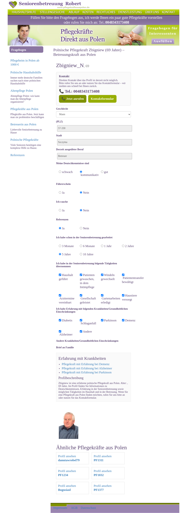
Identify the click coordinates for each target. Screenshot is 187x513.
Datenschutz (88, 508)
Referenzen (17, 155)
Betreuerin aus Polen (23, 124)
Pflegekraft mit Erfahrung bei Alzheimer (87, 368)
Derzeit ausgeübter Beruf (70, 149)
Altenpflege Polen (21, 90)
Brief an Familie (65, 347)
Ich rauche (62, 201)
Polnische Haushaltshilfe (25, 72)
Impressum (60, 508)
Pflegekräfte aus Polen (24, 109)
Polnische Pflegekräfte (24, 139)
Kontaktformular (102, 98)
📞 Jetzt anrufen (73, 98)
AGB (74, 508)
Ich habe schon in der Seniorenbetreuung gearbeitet (84, 237)
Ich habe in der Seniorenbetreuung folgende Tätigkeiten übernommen (86, 265)
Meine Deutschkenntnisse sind (72, 163)
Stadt (59, 135)
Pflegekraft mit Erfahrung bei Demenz (86, 364)
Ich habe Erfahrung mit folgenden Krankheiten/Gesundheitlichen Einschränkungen (92, 310)
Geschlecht (62, 108)
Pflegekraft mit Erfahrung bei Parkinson (87, 372)
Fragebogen (18, 49)
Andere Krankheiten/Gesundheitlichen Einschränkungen (87, 340)
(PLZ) (59, 121)
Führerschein (63, 184)
